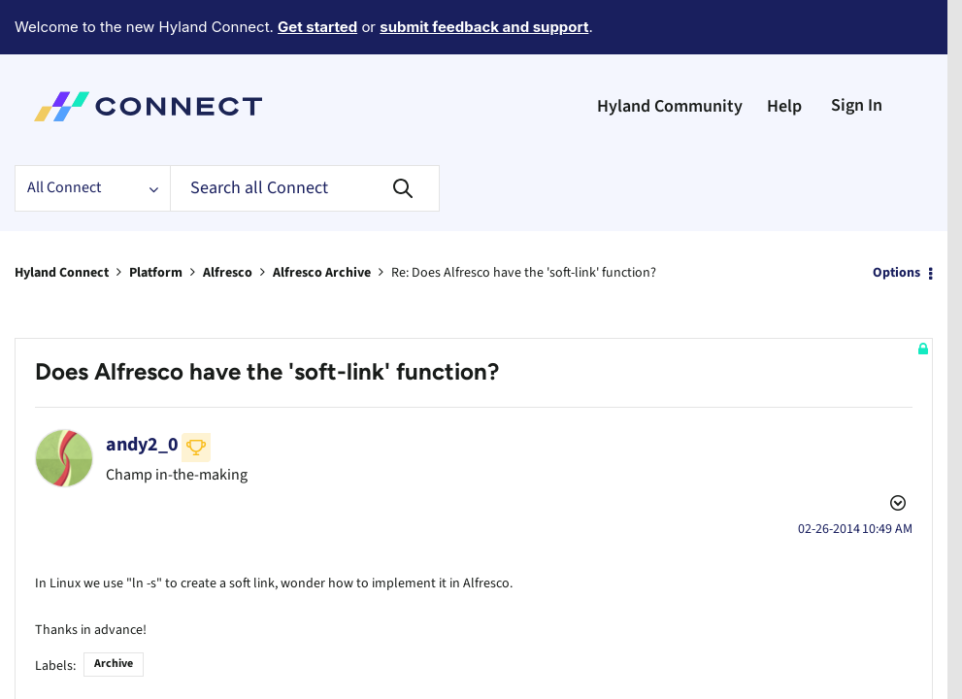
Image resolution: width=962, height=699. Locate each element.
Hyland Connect (62, 219)
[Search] (305, 135)
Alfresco (227, 219)
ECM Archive (80, 635)
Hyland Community (670, 53)
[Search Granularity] (92, 135)
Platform (155, 219)
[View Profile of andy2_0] (142, 391)
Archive (113, 581)
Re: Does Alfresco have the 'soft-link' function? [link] (523, 219)
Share (134, 635)
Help (784, 53)
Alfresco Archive (322, 219)
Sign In (856, 52)
